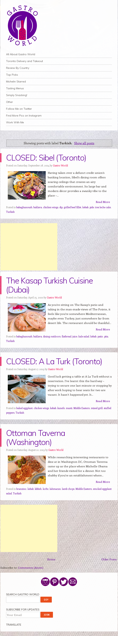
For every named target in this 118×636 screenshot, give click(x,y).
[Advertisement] (28, 246)
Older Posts (109, 559)
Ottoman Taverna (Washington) (35, 437)
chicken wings (50, 207)
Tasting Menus (15, 88)
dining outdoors (52, 336)
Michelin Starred (16, 81)
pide (92, 207)
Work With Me (15, 122)
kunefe (61, 408)
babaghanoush (24, 207)
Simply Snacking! (16, 95)
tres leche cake (103, 207)
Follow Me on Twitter (19, 108)
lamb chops (68, 488)
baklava (37, 207)
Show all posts (84, 143)
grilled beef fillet (72, 207)
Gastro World (60, 165)
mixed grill (97, 408)
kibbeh (38, 488)
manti (69, 408)
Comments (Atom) (30, 567)
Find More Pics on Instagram (24, 115)
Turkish (10, 211)
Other (9, 102)
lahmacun (55, 488)
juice (74, 336)
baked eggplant (24, 408)
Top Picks (12, 74)
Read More (103, 202)
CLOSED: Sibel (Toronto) (46, 158)
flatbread (66, 336)
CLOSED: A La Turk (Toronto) (54, 361)
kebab (85, 207)
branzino (21, 488)
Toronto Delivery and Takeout (24, 61)
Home (51, 559)
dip (61, 207)
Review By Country (17, 68)
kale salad (83, 336)
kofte (45, 488)
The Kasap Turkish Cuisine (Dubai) (49, 285)
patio (100, 336)
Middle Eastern (81, 408)
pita (106, 336)
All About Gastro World (20, 54)
